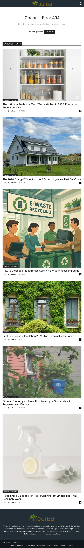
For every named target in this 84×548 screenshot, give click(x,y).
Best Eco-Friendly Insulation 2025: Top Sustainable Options (38, 336)
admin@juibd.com (9, 111)
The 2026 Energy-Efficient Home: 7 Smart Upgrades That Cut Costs (42, 179)
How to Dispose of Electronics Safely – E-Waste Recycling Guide (41, 270)
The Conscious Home (10, 100)
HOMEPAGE (49, 32)
